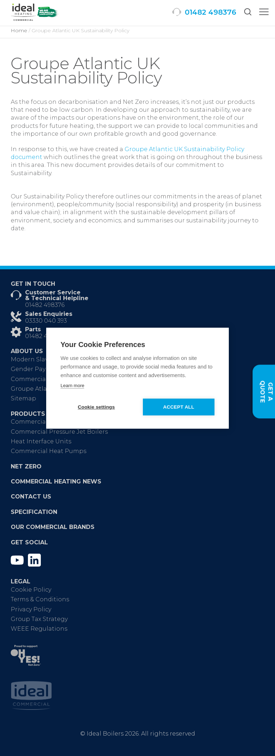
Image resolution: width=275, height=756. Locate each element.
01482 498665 (44, 336)
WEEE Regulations (39, 628)
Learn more (72, 385)
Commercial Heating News (56, 481)
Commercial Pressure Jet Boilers (59, 431)
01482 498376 (44, 305)
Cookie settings (96, 407)
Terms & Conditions (40, 599)
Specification (34, 512)
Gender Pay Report (39, 369)
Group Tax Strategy (39, 619)
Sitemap (23, 398)
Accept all (178, 407)
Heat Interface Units (41, 441)
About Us (27, 351)
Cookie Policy (31, 589)
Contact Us (31, 496)
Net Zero (26, 466)
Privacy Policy (31, 609)
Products (28, 413)
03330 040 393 (46, 320)
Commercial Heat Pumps (48, 451)
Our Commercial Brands (53, 527)
